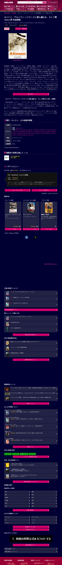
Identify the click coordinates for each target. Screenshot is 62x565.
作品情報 (14, 13)
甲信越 (6, 500)
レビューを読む (52, 9)
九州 (6, 506)
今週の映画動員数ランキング (11, 309)
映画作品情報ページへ (10, 548)
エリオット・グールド (32, 131)
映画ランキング (52, 6)
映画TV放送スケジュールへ (30, 481)
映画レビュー (30, 446)
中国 (6, 503)
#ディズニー (32, 454)
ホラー (33, 522)
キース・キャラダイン (20, 131)
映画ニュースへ (30, 403)
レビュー (18, 28)
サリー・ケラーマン (17, 133)
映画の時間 (7, 13)
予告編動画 (30, 9)
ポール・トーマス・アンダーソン (37, 129)
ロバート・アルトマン (22, 129)
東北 (33, 497)
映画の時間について (30, 545)
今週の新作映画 (30, 6)
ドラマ (6, 25)
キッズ (33, 520)
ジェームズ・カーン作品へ (30, 229)
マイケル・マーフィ (50, 133)
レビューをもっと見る (17, 190)
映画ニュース (20, 9)
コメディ (7, 522)
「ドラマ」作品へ (48, 229)
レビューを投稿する (44, 190)
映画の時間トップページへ (11, 551)
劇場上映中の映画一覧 (30, 334)
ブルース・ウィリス (27, 134)
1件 (23, 25)
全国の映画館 (24, 563)
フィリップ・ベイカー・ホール (47, 131)
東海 (33, 494)
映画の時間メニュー (9, 6)
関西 (6, 494)
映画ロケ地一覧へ (30, 529)
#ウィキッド (15, 454)
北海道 (6, 497)
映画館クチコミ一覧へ (30, 526)
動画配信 (24, 28)
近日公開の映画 (41, 6)
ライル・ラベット (28, 133)
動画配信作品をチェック (30, 359)
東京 (6, 491)
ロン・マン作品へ (12, 229)
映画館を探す (9, 9)
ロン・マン (19, 128)
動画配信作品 (42, 9)
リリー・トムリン (17, 134)
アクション (7, 517)
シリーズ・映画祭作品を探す (30, 456)
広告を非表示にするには (50, 264)
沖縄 (33, 506)
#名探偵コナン (23, 454)
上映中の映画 (20, 6)
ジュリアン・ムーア (39, 133)
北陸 (33, 500)
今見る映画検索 (52, 2)
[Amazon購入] (17, 60)
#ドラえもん (7, 454)
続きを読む (30, 94)
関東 (33, 491)
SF (5, 520)
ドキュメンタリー (13, 25)
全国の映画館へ (30, 510)
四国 (33, 503)
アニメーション (35, 517)
